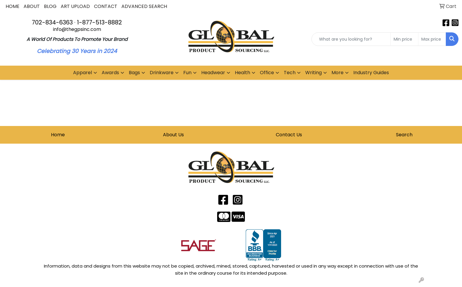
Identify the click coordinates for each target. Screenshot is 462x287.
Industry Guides (371, 72)
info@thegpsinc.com (77, 29)
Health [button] (242, 72)
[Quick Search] (351, 39)
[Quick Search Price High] (432, 39)
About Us (173, 134)
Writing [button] (313, 72)
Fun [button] (187, 72)
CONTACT (105, 6)
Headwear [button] (213, 72)
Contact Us (289, 134)
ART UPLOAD (75, 6)
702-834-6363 (52, 22)
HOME (12, 6)
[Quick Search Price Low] (404, 39)
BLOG (50, 6)
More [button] (337, 72)
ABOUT (32, 6)
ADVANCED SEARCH (144, 6)
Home (58, 134)
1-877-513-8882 (99, 22)
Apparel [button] (82, 72)
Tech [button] (290, 72)
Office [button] (267, 72)
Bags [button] (134, 72)
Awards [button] (110, 72)
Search (404, 134)
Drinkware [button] (162, 72)
